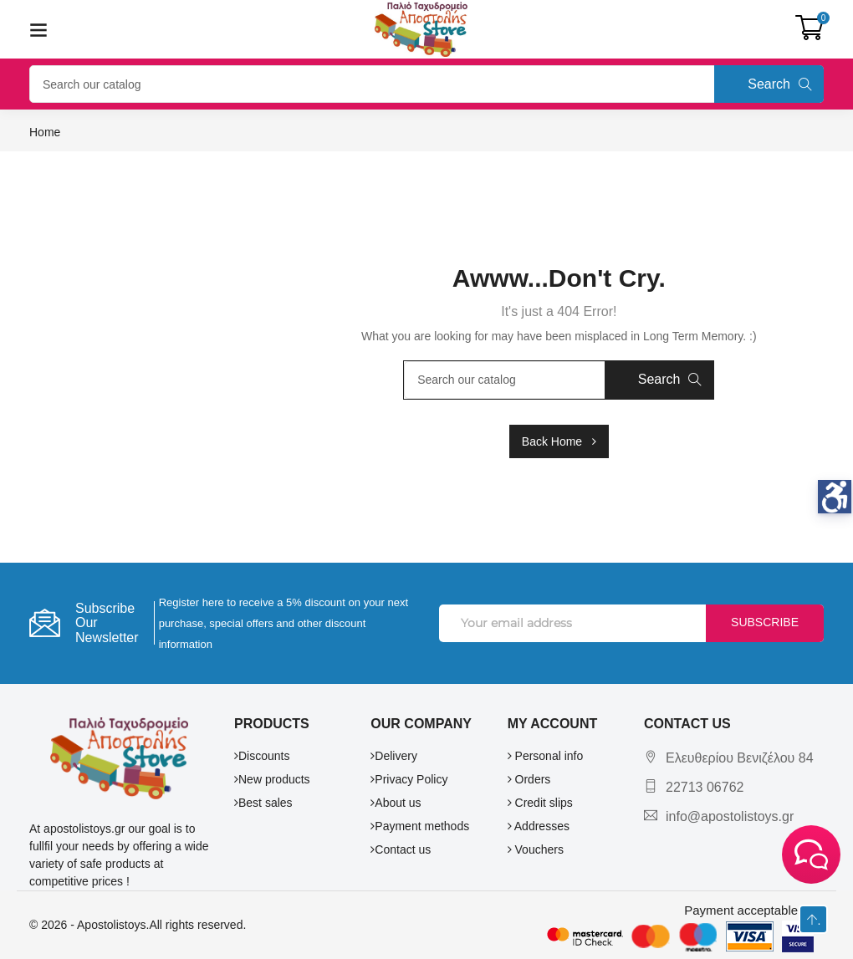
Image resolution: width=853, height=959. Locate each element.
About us (395, 802)
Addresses (539, 826)
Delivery (393, 756)
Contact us (400, 849)
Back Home (559, 441)
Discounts (261, 756)
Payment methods (419, 826)
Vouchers (536, 849)
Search (780, 84)
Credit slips (540, 802)
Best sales (263, 802)
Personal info (546, 756)
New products (272, 779)
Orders (529, 779)
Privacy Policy (408, 779)
